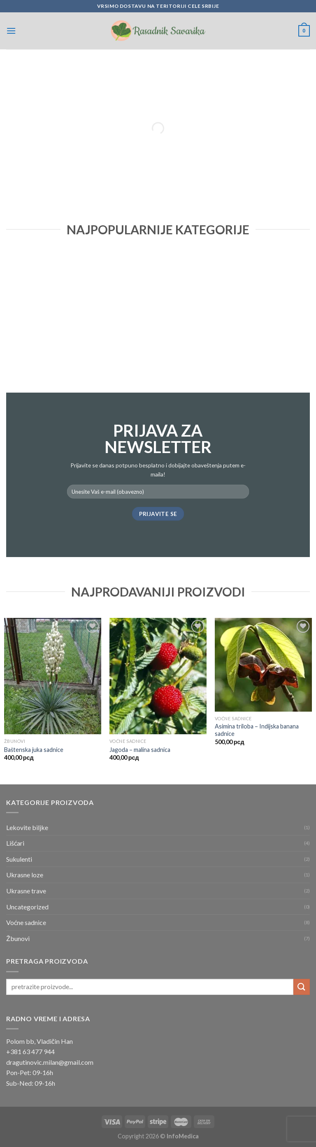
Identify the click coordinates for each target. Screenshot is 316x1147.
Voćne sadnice (26, 922)
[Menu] (11, 31)
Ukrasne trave (26, 891)
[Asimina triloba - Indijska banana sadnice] (263, 665)
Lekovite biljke (27, 827)
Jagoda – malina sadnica (139, 749)
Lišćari (15, 843)
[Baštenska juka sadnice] (52, 676)
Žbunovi (18, 938)
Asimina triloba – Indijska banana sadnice (257, 730)
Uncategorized (27, 907)
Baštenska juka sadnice (33, 749)
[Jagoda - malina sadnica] (158, 676)
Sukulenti (19, 859)
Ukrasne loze (24, 875)
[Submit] (301, 987)
